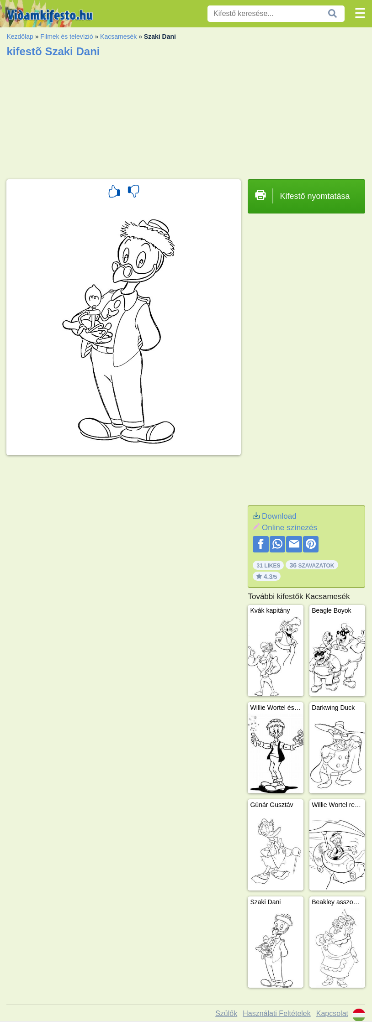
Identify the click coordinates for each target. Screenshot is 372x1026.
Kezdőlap (19, 36)
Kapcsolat (332, 1013)
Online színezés (289, 527)
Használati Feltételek (277, 1013)
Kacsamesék (118, 36)
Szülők (226, 1013)
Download (279, 516)
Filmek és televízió (66, 36)
